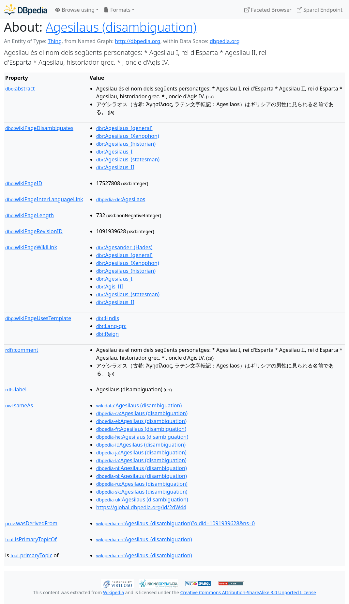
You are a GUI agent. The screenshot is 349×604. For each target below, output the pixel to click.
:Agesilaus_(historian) (126, 143)
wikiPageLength (29, 215)
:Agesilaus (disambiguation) (139, 405)
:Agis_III (109, 286)
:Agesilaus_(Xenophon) (127, 135)
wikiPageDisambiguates (39, 128)
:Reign (107, 333)
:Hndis (107, 318)
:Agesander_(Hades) (124, 247)
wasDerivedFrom (31, 523)
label (16, 389)
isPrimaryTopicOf (31, 539)
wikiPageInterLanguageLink (44, 199)
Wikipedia (113, 592)
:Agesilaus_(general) (124, 128)
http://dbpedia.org (137, 41)
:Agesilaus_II (115, 167)
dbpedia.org (225, 41)
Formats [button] (117, 9)
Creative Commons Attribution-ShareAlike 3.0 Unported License (248, 592)
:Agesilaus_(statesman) (127, 159)
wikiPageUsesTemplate (38, 318)
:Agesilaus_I (114, 151)
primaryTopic (31, 555)
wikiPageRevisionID (34, 231)
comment (21, 349)
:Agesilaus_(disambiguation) (144, 539)
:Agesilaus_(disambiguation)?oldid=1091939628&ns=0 (175, 523)
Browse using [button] (75, 9)
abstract (20, 88)
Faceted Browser (268, 9)
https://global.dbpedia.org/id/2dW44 (141, 507)
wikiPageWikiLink (31, 247)
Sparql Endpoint (319, 9)
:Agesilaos (120, 199)
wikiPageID (23, 183)
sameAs (19, 405)
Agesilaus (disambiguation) (121, 26)
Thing (55, 41)
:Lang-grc (111, 326)
